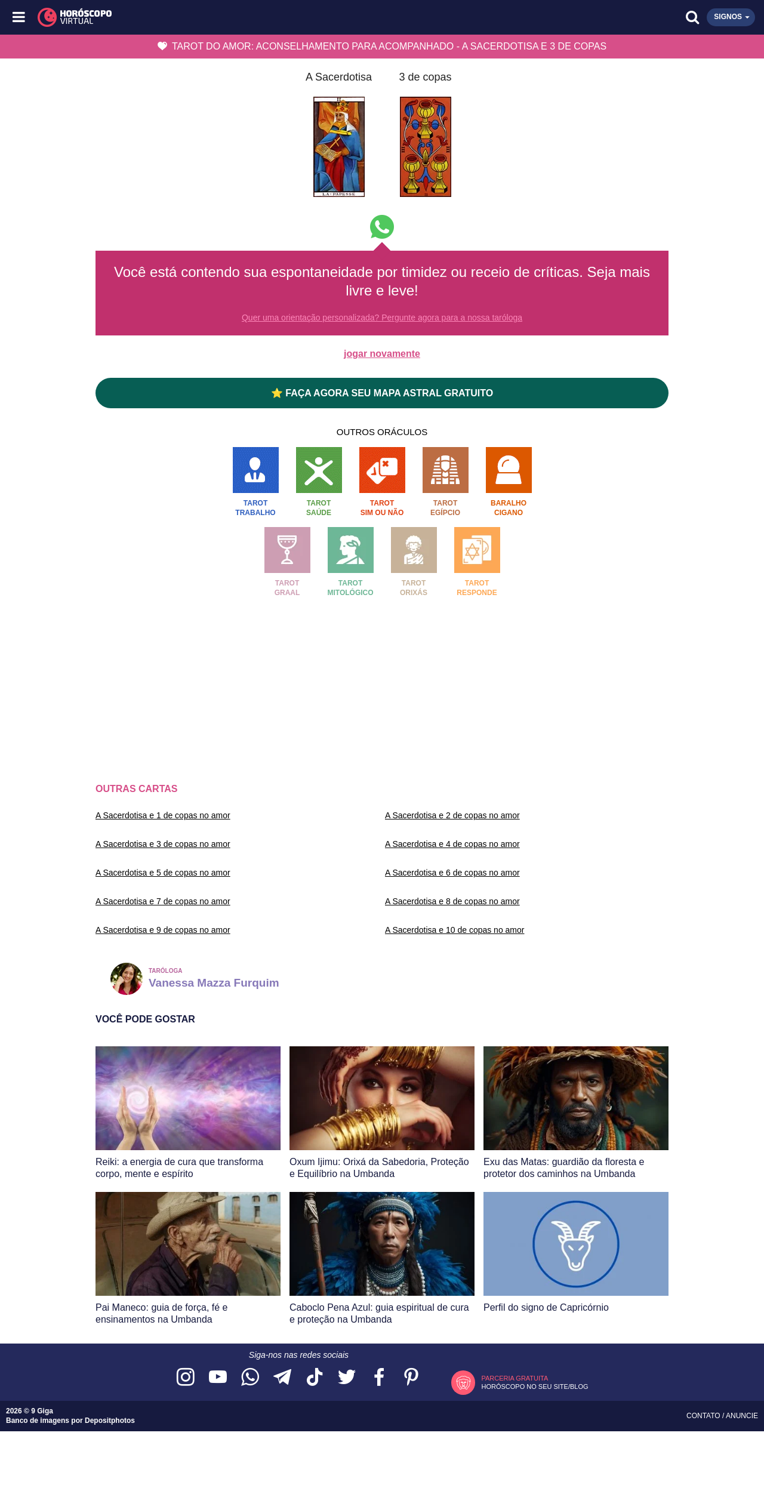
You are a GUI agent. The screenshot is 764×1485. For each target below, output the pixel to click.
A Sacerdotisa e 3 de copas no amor (163, 844)
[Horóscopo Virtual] (201, 17)
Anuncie (742, 1416)
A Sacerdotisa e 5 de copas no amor (163, 872)
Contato (704, 1416)
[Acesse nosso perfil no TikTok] (314, 1378)
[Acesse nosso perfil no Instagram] (185, 1378)
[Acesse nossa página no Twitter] (347, 1378)
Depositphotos (110, 1420)
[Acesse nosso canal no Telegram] (282, 1378)
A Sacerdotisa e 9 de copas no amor (163, 930)
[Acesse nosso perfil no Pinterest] (411, 1378)
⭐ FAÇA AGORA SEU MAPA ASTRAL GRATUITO (382, 393)
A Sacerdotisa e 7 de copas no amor (163, 901)
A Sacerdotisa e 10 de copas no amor (454, 930)
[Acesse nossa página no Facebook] (379, 1378)
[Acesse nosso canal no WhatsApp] (250, 1378)
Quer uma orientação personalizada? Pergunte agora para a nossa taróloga (382, 317)
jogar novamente (382, 354)
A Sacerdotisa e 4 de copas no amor (452, 844)
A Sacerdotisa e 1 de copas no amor (163, 815)
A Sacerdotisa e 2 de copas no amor (452, 815)
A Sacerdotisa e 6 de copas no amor (452, 872)
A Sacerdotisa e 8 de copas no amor (452, 901)
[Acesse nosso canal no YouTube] (218, 1378)
